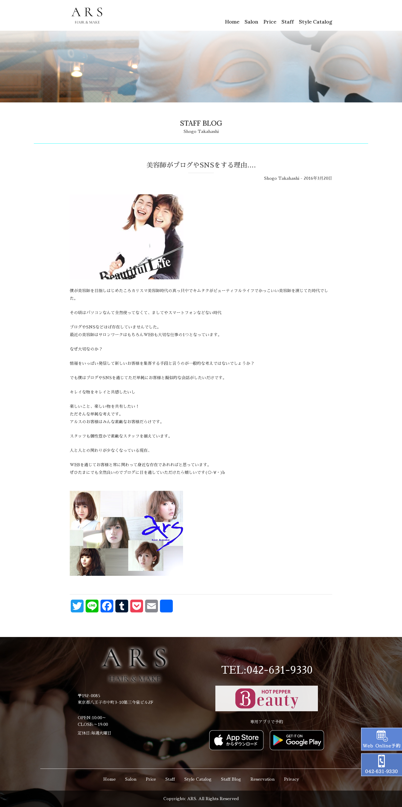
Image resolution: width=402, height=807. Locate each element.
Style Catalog (315, 21)
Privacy (291, 779)
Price (269, 21)
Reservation (262, 779)
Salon (251, 21)
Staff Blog (231, 779)
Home (232, 21)
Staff (288, 21)
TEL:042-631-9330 (267, 670)
